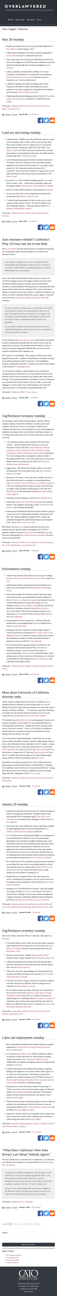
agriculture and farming (19, 1124)
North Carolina (37, 907)
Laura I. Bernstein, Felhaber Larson (34, 1059)
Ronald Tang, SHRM (32, 1119)
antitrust (21, 904)
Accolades (20, 19)
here (50, 432)
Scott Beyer (48, 190)
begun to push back (41, 752)
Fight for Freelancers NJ (15, 483)
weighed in (48, 345)
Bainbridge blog (33, 749)
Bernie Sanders (34, 1124)
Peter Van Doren (29, 653)
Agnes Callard (30, 728)
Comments (33, 114)
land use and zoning (38, 213)
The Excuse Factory (12, 1258)
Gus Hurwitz (18, 870)
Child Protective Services (28, 106)
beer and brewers (31, 904)
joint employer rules (24, 1054)
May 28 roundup (13, 39)
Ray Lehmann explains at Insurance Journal (30, 298)
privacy (45, 907)
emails (52, 749)
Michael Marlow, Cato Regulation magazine (22, 600)
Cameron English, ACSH (28, 605)
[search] (26, 1238)
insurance (43, 666)
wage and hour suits (29, 545)
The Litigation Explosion (14, 1255)
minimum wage (25, 907)
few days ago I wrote (28, 340)
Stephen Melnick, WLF (43, 498)
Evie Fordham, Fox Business (44, 998)
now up (20, 527)
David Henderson (19, 1092)
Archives (31, 19)
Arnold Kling (17, 1098)
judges (4, 109)
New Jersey (6, 545)
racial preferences (14, 109)
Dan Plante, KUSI (13, 951)
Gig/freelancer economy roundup (23, 416)
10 (24, 1224)
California (14, 106)
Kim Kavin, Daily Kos (47, 483)
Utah (51, 907)
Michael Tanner (11, 491)
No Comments (34, 674)
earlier (16, 150)
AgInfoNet (37, 588)
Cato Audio (11, 56)
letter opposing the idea (22, 367)
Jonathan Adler (12, 578)
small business (16, 545)
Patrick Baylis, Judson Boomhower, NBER (37, 186)
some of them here (30, 532)
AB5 (41, 72)
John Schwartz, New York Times (34, 578)
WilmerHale (46, 588)
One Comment (36, 1207)
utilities (4, 669)
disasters (35, 542)
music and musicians (46, 542)
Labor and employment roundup (23, 1037)
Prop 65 (50, 666)
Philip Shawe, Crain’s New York (23, 522)
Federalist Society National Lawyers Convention (31, 900)
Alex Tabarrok (36, 641)
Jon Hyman (17, 1065)
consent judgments (15, 617)
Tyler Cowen (11, 176)
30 (30, 1224)
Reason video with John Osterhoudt (28, 502)
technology (29, 1202)
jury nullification (14, 907)
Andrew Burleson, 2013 (29, 196)
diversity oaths (42, 778)
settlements (48, 614)
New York (42, 1011)
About (10, 19)
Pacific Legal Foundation (15, 1080)
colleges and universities (27, 778)
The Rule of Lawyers (12, 1260)
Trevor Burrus (12, 77)
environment (35, 666)
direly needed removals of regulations (33, 535)
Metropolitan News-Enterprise (35, 1080)
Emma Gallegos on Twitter (25, 986)
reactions (43, 749)
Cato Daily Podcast (42, 659)
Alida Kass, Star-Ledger (35, 993)
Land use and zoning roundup (21, 132)
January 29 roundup (15, 804)
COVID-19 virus (43, 106)
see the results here (23, 967)
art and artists (16, 1011)
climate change (24, 666)
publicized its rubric (22, 720)
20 (27, 1224)
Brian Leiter (39, 758)
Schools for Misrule (12, 1262)
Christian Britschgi (29, 156)
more (20, 578)
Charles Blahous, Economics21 (39, 1107)
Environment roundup (16, 569)
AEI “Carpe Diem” (9, 749)
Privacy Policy (28, 1291)
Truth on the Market (30, 891)
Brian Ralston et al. (31, 483)
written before (12, 249)
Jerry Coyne (29, 716)
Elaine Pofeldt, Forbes (40, 955)
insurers (34, 392)
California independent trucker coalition (30, 453)
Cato (39, 19)
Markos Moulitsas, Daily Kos (43, 958)
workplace (22, 1126)
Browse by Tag (28, 1245)
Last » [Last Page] (38, 1224)
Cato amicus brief (25, 77)
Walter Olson (11, 115)
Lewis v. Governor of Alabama (40, 858)
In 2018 (9, 835)
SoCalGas (18, 614)
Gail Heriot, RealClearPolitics (27, 92)
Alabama (14, 904)
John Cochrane (38, 633)
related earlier (17, 1050)
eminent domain (24, 213)
